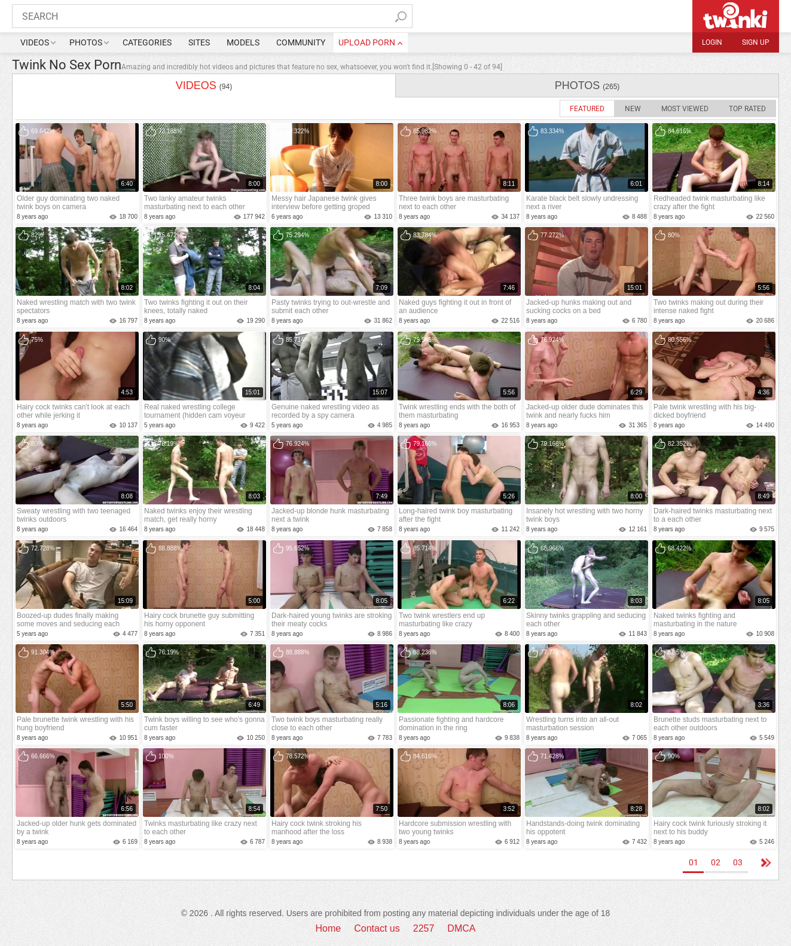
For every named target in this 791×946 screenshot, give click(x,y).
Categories (147, 42)
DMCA (461, 928)
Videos (34, 42)
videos (204, 85)
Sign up (755, 42)
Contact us (376, 928)
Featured (587, 109)
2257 (424, 928)
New (633, 109)
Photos (85, 42)
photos (587, 85)
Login (712, 42)
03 (738, 862)
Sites (199, 42)
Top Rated (747, 109)
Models (243, 42)
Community (300, 42)
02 (715, 862)
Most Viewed (684, 109)
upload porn (366, 42)
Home (328, 928)
